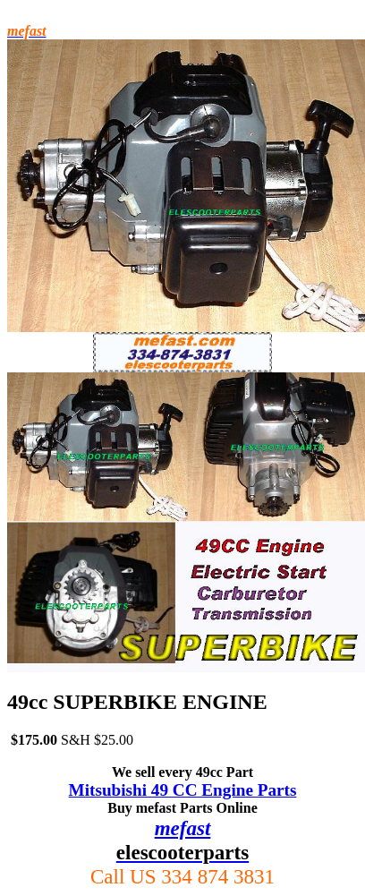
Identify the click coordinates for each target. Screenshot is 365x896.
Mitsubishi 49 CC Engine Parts (183, 790)
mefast (183, 828)
